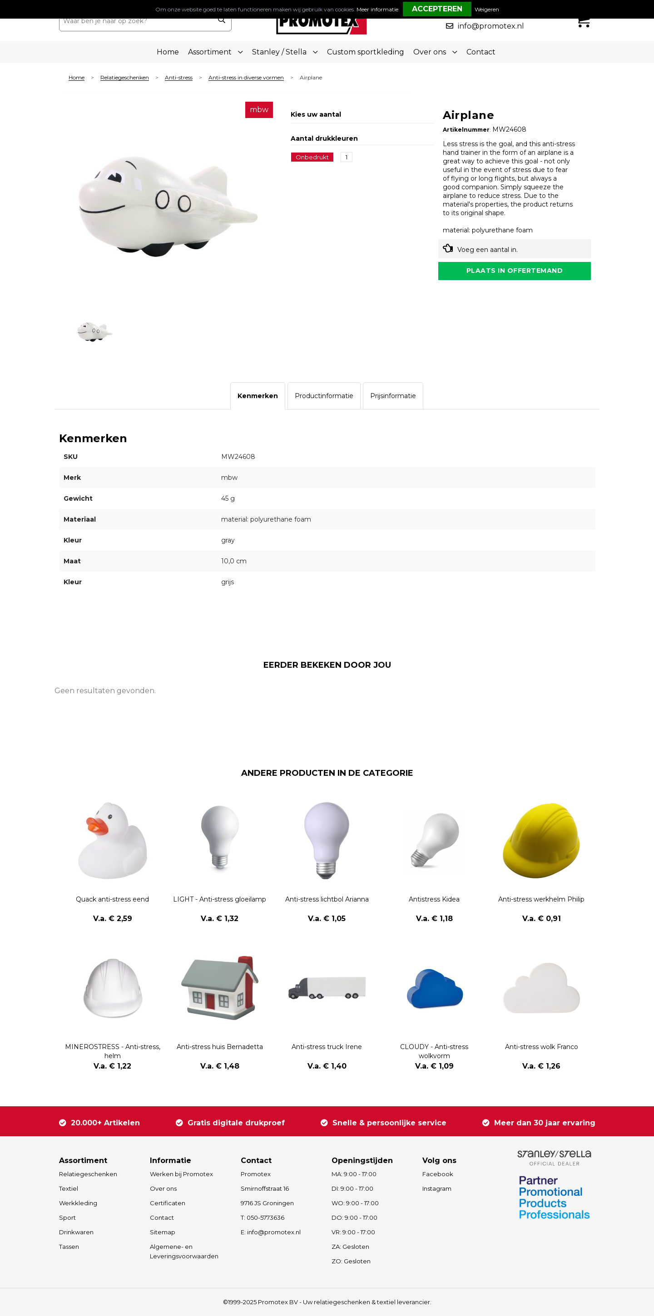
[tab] (257, 395)
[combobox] (135, 21)
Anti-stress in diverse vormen (246, 78)
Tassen (69, 1246)
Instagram (436, 1188)
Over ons (163, 1188)
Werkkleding (78, 1203)
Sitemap (162, 1232)
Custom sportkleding (365, 52)
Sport (67, 1217)
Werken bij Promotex (181, 1174)
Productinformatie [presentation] (324, 396)
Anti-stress (179, 78)
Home (168, 52)
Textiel (68, 1188)
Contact (480, 52)
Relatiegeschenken (124, 78)
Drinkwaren (76, 1232)
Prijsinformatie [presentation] (393, 396)
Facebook (437, 1174)
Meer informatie (377, 9)
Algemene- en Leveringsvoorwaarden (184, 1251)
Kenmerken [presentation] (258, 396)
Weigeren (487, 9)
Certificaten (167, 1203)
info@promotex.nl (491, 26)
